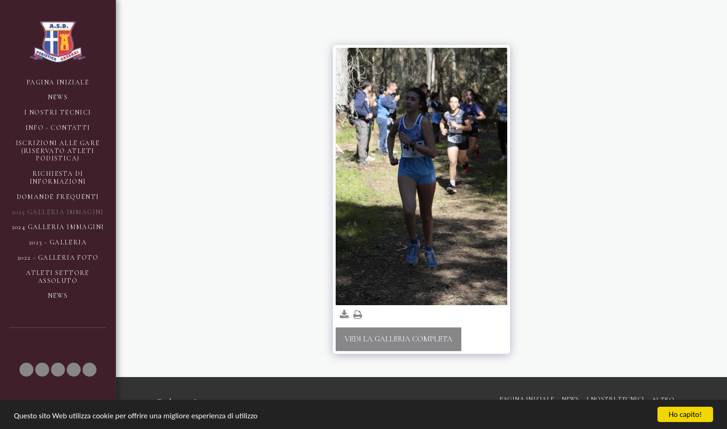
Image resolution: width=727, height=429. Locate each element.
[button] (26, 370)
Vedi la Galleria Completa (398, 339)
